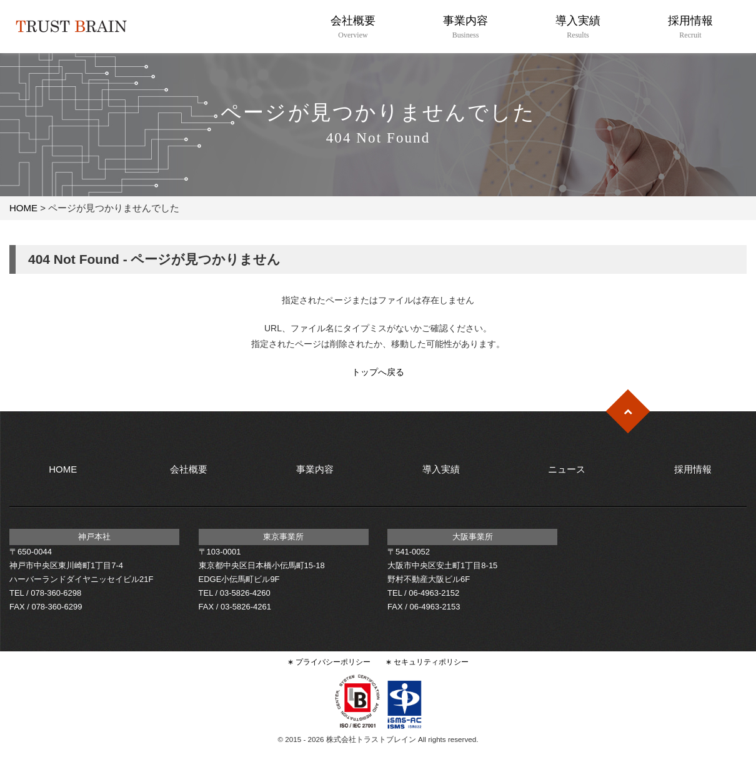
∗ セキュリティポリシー (427, 662)
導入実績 (577, 27)
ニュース (566, 469)
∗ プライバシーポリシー (329, 662)
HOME (23, 208)
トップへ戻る (378, 372)
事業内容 (465, 27)
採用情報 (690, 27)
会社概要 (352, 27)
